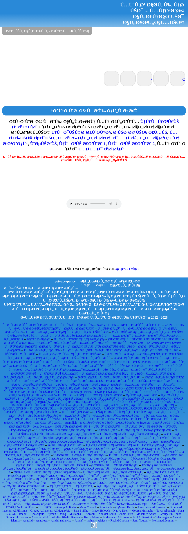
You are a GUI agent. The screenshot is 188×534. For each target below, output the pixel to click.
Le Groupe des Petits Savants (164, 342)
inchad (91, 520)
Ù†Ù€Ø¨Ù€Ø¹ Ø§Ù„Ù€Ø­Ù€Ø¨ (108, 458)
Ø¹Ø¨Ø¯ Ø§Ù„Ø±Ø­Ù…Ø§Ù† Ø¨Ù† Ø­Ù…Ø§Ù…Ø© (146, 358)
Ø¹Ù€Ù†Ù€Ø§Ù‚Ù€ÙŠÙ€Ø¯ (65, 445)
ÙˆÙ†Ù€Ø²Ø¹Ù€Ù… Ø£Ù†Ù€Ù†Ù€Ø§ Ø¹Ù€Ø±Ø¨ (53, 398)
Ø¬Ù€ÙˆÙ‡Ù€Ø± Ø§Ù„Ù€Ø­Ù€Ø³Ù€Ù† (62, 458)
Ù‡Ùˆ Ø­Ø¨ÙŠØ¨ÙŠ (155, 415)
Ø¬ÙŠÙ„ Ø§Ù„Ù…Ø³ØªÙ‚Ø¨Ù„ (140, 392)
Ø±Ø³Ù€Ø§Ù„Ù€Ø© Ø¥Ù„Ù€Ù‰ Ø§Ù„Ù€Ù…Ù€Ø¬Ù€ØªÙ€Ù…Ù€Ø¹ (94, 482)
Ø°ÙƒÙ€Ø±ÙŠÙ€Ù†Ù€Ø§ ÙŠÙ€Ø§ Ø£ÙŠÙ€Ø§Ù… (144, 448)
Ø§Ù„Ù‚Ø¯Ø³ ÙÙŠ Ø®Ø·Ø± (143, 426)
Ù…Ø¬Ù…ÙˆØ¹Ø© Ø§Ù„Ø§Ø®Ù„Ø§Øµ (79, 339)
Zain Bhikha (81, 510)
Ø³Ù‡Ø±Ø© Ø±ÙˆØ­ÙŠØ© (96, 422)
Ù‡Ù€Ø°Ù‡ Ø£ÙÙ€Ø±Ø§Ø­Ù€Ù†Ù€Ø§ (146, 430)
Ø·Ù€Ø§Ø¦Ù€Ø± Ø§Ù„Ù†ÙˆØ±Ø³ (32, 462)
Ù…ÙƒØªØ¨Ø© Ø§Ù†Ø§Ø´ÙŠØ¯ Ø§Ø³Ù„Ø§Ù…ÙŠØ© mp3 (110, 503)
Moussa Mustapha (142, 510)
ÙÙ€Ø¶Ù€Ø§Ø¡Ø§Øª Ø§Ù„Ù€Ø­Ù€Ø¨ (62, 438)
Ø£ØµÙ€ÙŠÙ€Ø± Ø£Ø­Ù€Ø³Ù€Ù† (25, 486)
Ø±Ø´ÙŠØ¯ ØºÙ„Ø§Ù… (19, 342)
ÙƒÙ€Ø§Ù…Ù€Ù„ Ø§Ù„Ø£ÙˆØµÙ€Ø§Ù (116, 438)
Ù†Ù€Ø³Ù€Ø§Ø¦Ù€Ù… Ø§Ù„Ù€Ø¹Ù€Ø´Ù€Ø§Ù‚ (130, 434)
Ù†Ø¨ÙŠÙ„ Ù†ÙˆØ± (115, 369)
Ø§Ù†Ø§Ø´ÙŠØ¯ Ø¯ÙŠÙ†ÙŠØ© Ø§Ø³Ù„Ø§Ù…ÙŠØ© (66, 496)
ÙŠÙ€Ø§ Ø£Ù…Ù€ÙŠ (46, 452)
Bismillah (71, 422)
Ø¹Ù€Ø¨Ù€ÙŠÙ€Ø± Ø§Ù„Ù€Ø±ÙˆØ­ (86, 448)
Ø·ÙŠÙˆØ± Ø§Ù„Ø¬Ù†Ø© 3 (72, 426)
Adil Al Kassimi (142, 517)
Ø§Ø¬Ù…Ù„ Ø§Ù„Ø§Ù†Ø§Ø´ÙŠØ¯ (46, 503)
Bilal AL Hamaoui (16, 513)
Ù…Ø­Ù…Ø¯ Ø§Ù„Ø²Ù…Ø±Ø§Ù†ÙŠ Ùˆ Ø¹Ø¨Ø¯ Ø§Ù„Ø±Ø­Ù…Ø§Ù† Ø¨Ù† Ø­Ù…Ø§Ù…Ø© (120, 350)
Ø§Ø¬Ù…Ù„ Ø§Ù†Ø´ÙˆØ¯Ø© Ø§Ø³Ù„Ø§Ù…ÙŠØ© (137, 496)
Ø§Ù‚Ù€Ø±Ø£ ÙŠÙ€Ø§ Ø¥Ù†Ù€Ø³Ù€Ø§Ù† (63, 479)
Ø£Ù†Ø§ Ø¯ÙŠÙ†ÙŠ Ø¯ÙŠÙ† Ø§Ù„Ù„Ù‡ (58, 419)
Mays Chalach (88, 507)
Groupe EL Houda (170, 513)
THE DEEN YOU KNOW (164, 388)
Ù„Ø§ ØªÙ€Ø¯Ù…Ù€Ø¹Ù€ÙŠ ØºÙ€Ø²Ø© (35, 448)
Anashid (28, 520)
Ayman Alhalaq (57, 513)
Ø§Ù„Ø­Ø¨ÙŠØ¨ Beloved (146, 419)
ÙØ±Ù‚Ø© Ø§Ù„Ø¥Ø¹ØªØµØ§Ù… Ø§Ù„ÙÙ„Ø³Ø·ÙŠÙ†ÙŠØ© (67, 332)
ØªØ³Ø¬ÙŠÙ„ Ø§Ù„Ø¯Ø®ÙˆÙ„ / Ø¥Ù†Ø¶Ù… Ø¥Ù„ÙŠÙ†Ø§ (47, 31)
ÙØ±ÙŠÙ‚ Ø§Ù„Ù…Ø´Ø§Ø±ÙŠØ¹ (51, 377)
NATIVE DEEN (106, 325)
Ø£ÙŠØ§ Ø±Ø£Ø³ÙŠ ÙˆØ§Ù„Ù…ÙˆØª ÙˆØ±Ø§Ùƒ (123, 412)
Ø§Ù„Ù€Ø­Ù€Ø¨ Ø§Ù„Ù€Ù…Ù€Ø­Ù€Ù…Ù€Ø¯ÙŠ (69, 475)
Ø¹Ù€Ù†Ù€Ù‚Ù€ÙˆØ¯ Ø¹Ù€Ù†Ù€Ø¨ (24, 482)
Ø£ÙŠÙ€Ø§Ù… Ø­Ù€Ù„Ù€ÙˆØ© (133, 468)
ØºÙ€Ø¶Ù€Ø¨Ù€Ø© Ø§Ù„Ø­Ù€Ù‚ (80, 408)
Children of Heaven (80, 392)
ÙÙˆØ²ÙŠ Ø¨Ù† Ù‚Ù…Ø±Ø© (58, 373)
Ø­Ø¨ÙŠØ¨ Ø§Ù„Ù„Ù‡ (48, 422)
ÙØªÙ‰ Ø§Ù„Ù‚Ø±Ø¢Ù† (84, 138)
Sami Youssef (140, 520)
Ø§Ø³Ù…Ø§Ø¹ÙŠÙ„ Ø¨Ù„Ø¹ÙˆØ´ (140, 325)
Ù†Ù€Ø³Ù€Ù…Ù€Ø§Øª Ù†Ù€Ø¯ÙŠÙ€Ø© (79, 455)
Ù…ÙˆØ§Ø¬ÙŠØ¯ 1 (77, 415)
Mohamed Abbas (146, 513)
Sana (181, 510)
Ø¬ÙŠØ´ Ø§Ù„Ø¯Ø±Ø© (108, 388)
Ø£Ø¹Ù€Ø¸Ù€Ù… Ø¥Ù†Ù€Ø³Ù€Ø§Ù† (114, 465)
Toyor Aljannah (165, 510)
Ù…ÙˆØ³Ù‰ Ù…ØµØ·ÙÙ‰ (74, 325)
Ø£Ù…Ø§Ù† (96, 419)
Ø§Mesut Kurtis (124, 507)
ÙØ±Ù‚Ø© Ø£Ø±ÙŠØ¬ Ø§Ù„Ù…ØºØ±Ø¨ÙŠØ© (70, 354)
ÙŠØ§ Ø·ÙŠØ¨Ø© (106, 392)
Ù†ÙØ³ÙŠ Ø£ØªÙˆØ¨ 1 (82, 143)
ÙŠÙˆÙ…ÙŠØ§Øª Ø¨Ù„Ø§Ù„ (126, 365)
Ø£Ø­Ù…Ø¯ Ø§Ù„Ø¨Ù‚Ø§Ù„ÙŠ (57, 342)
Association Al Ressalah (152, 507)
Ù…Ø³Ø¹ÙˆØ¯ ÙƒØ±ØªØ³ (129, 335)
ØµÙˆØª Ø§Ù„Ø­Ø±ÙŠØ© (142, 395)
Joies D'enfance (42, 426)
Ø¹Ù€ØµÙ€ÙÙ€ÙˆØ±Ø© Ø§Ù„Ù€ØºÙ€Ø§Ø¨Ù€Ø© (47, 472)
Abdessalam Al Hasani (116, 517)
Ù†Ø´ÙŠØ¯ (175, 503)
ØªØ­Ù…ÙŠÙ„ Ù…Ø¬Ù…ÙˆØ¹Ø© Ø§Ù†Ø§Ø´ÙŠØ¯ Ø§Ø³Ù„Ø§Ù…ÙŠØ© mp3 (103, 493)
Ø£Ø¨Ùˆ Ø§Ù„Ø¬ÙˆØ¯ (120, 380)
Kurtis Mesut (92, 517)
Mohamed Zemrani (163, 520)
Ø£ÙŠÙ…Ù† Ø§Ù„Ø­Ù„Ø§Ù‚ (156, 380)
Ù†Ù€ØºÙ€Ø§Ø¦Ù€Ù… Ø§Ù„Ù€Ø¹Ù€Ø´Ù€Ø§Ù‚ (113, 472)
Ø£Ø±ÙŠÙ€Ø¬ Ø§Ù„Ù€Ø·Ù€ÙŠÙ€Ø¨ (116, 415)
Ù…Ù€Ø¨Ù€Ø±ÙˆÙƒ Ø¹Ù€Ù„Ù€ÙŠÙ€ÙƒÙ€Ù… (64, 430)
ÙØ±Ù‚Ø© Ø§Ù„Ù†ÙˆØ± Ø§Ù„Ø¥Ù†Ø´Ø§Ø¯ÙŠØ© (101, 346)
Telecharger (162, 517)
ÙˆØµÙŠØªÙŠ (43, 143)
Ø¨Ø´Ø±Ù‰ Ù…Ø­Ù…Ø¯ (58, 395)
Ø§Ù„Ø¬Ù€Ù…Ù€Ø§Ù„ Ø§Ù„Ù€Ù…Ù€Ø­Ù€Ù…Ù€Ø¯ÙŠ (52, 465)
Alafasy (102, 520)
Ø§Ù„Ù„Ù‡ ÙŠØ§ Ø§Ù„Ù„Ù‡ (46, 392)
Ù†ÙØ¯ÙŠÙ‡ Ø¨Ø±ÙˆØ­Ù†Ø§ (81, 132)
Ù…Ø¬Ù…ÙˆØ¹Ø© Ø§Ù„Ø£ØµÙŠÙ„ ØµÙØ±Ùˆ (58, 388)
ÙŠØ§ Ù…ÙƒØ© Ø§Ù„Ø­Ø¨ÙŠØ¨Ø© (100, 395)
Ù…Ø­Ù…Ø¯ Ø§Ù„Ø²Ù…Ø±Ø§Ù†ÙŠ (103, 342)
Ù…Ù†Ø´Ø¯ (46, 507)
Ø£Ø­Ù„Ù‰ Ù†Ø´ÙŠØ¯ (20, 507)
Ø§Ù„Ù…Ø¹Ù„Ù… (170, 412)
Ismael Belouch (101, 510)
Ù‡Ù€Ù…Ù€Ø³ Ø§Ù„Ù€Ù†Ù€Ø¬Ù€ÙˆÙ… (135, 455)
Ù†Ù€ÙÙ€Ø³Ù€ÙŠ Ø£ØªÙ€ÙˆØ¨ (162, 482)
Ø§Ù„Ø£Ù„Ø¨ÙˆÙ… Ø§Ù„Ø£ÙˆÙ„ (71, 486)
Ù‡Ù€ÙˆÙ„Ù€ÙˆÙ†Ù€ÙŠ (162, 452)
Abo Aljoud (37, 513)
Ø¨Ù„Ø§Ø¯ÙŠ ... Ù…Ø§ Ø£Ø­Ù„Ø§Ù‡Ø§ (149, 405)
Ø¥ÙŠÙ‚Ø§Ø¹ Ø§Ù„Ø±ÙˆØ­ (45, 415)
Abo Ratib (106, 507)
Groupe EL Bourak (17, 517)
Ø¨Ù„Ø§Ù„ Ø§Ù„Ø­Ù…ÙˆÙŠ (85, 380)
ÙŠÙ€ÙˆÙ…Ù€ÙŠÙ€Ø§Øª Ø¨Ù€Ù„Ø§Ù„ (89, 452)
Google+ (100, 284)
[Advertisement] (94, 52)
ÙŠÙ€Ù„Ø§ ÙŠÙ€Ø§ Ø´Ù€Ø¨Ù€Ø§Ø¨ (153, 458)
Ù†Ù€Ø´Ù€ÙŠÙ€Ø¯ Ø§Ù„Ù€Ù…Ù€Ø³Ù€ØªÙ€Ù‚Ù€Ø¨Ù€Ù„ (136, 462)
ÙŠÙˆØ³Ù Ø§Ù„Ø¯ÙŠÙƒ (71, 384)
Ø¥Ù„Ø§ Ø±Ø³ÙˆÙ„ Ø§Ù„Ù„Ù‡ (75, 462)
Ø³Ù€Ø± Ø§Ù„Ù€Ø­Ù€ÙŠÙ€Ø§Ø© (56, 468)
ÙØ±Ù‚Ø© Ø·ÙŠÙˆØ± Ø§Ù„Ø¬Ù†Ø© (27, 325)
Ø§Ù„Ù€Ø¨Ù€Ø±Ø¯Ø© (95, 468)
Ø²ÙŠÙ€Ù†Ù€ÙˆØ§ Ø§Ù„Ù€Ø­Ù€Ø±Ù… (156, 479)
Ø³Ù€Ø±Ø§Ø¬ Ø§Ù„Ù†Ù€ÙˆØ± (77, 434)
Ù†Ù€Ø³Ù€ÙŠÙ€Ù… (43, 408)
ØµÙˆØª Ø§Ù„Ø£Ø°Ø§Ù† (103, 398)
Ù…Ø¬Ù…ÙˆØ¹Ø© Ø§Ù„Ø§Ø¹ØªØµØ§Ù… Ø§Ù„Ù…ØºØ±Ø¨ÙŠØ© (51, 328)
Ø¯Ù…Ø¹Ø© (125, 138)
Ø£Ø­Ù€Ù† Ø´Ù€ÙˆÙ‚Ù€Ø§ (111, 479)
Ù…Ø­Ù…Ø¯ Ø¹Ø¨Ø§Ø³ (101, 149)
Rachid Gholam (119, 520)
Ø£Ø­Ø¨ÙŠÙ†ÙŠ (136, 388)
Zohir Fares (126, 513)
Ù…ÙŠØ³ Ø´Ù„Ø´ (109, 328)
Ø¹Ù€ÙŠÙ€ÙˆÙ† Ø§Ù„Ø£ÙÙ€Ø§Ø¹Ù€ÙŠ (143, 422)
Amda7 (79, 520)
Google (86, 284)
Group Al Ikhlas (66, 507)
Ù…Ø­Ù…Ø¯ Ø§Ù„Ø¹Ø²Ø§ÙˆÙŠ (151, 369)
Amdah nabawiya (61, 520)
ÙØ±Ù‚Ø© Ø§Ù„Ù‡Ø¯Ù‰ (42, 350)
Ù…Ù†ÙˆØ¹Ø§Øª (14, 392)
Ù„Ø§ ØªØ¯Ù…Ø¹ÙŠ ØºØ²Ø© (132, 362)
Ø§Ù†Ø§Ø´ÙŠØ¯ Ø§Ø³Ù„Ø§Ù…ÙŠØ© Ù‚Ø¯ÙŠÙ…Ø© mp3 (134, 486)
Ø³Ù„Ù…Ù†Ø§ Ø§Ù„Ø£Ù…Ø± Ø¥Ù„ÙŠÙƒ (81, 401)
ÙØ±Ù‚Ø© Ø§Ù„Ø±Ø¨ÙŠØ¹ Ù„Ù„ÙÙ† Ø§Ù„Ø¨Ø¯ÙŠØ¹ (67, 365)
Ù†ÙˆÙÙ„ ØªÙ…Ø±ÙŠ (94, 358)
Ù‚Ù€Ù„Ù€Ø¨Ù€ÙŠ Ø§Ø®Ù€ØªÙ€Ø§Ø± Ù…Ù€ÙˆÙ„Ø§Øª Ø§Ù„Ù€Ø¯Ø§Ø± (133, 445)
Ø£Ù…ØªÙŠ (16, 415)
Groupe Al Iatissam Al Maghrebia (50, 510)
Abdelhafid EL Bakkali (45, 517)
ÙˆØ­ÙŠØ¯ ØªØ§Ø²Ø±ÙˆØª (94, 362)
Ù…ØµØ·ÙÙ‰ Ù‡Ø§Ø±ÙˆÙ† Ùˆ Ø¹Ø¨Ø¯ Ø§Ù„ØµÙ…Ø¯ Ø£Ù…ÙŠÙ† (53, 369)
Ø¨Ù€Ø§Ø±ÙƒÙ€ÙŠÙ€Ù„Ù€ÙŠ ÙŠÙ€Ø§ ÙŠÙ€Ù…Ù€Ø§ (122, 441)
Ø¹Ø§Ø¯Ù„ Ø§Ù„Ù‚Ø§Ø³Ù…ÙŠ (56, 358)
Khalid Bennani (71, 517)
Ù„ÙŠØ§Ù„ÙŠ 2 (107, 430)
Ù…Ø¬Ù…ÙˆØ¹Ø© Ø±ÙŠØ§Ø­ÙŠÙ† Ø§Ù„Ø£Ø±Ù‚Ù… (75, 335)
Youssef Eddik (107, 513)
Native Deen (120, 510)
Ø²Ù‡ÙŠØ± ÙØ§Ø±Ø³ (107, 384)
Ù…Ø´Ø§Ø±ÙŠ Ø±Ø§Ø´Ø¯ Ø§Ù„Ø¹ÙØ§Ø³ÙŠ (34, 346)
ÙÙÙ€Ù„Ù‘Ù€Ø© (75, 412)
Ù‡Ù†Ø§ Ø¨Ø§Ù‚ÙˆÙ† (107, 426)
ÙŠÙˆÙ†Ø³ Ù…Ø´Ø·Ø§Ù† (120, 354)
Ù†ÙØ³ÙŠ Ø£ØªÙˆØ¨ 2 (131, 143)
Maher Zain (136, 342)
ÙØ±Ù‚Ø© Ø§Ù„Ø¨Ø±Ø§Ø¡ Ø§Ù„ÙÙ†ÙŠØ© (112, 373)
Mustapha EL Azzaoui (82, 513)
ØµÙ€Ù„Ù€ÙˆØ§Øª (14, 408)
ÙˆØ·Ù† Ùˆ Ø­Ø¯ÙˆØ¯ (124, 401)
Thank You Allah (118, 419)
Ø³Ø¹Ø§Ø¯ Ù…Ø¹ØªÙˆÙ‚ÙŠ (165, 365)
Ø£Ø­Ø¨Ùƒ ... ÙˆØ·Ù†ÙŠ (156, 401)
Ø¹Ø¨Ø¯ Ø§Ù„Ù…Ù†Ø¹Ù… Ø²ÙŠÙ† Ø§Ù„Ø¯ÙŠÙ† (110, 377)
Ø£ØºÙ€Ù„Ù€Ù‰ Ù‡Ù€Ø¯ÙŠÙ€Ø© (125, 475)
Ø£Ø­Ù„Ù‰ (158, 503)
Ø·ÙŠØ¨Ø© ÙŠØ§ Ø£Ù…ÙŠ (140, 132)
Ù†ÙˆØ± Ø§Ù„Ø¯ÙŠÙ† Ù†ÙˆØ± (44, 380)
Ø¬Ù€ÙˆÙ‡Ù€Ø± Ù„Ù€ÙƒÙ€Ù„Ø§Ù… (59, 441)
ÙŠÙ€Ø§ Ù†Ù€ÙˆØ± (131, 452)
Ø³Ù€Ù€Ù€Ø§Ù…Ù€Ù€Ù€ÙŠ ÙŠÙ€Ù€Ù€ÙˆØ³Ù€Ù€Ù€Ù (145, 339)
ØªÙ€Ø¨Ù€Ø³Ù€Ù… (16, 452)
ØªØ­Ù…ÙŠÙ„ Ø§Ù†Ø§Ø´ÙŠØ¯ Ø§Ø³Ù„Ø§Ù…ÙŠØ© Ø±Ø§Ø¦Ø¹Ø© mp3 (87, 500)
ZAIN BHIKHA (174, 325)
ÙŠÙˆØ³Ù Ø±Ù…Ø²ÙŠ (20, 354)
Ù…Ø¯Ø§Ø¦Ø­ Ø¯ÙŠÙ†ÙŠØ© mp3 (109, 490)
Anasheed (42, 520)
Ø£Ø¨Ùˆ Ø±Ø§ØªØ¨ (38, 339)
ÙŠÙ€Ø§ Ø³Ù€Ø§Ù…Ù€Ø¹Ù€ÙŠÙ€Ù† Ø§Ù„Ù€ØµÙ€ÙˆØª (140, 408)
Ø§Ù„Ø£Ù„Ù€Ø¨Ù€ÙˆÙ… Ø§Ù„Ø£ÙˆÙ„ (95, 405)
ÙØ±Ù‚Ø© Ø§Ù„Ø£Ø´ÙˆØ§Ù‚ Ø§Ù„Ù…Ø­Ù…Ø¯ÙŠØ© (38, 362)
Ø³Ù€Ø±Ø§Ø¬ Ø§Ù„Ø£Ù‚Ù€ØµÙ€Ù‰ (146, 398)
